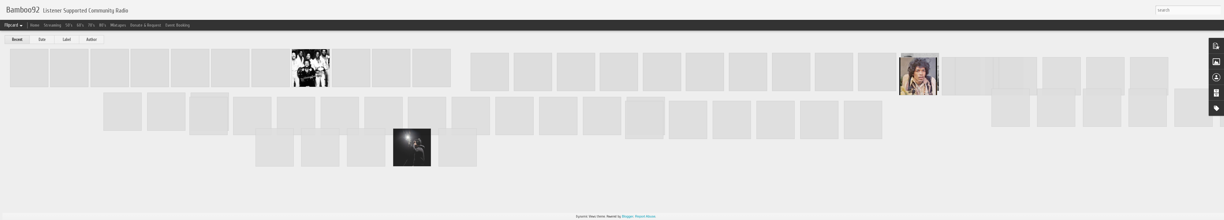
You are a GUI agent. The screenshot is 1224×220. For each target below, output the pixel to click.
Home (34, 25)
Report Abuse (645, 216)
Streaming (52, 25)
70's (91, 25)
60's (80, 25)
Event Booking (178, 25)
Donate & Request (145, 25)
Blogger (627, 216)
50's (69, 25)
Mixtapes (118, 25)
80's (102, 25)
